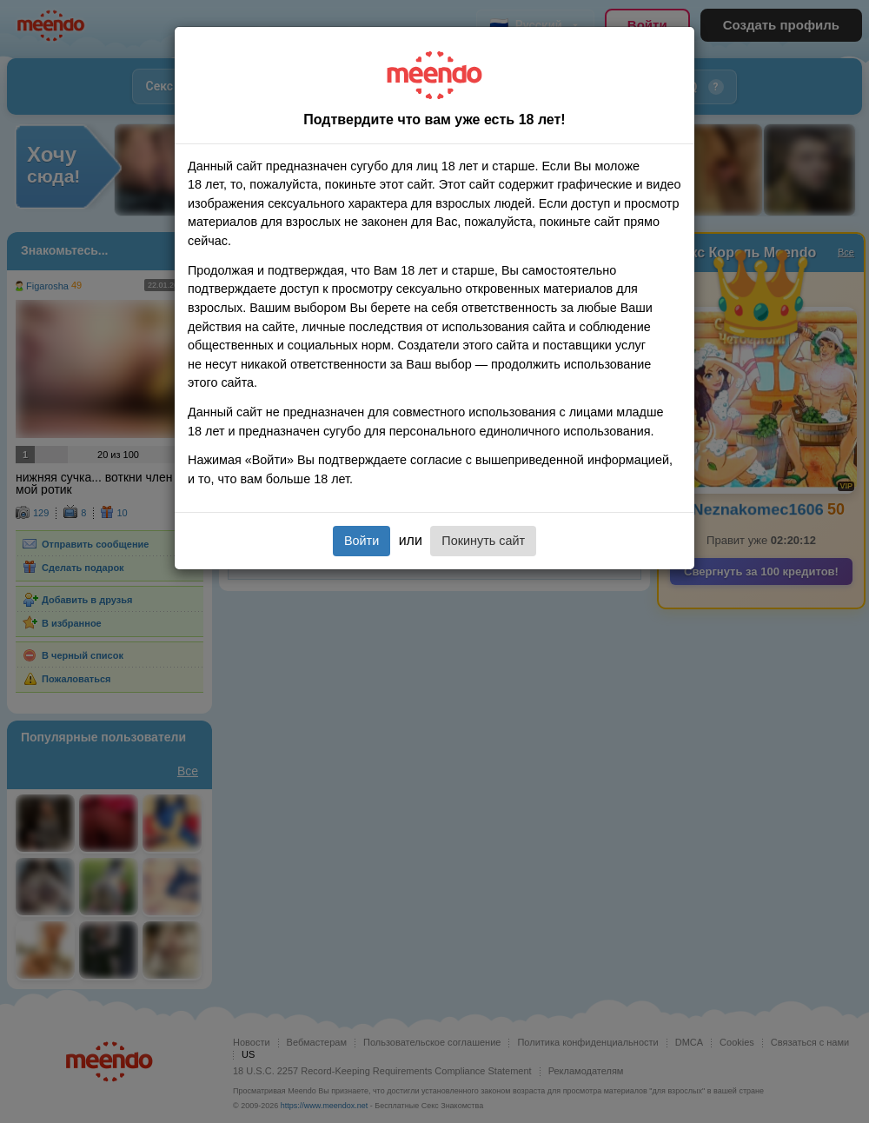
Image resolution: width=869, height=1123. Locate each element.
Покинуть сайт (483, 541)
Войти (361, 541)
